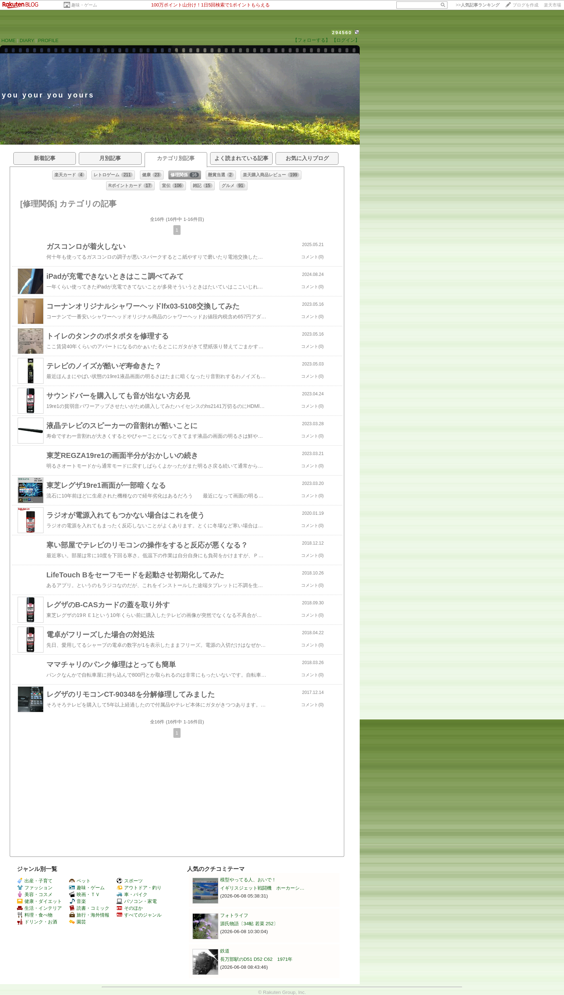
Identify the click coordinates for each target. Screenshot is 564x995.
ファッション (35, 887)
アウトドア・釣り (139, 887)
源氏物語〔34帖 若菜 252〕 (249, 923)
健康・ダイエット (39, 901)
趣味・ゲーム (84, 5)
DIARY (27, 40)
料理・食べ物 (35, 915)
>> (478, 5)
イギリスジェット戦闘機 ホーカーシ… (262, 888)
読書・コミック (89, 908)
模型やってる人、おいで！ (248, 879)
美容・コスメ (35, 894)
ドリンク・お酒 (37, 921)
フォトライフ (234, 915)
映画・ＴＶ (84, 894)
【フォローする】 (311, 40)
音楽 (77, 901)
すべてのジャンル (139, 915)
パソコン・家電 (137, 901)
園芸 (77, 921)
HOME (8, 40)
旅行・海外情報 (89, 915)
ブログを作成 (525, 5)
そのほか (130, 908)
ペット (80, 880)
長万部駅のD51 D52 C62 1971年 (256, 959)
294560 (342, 32)
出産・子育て (35, 880)
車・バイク (132, 894)
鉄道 (224, 951)
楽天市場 (552, 5)
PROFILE (48, 40)
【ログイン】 (346, 40)
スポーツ (130, 880)
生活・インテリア (39, 908)
